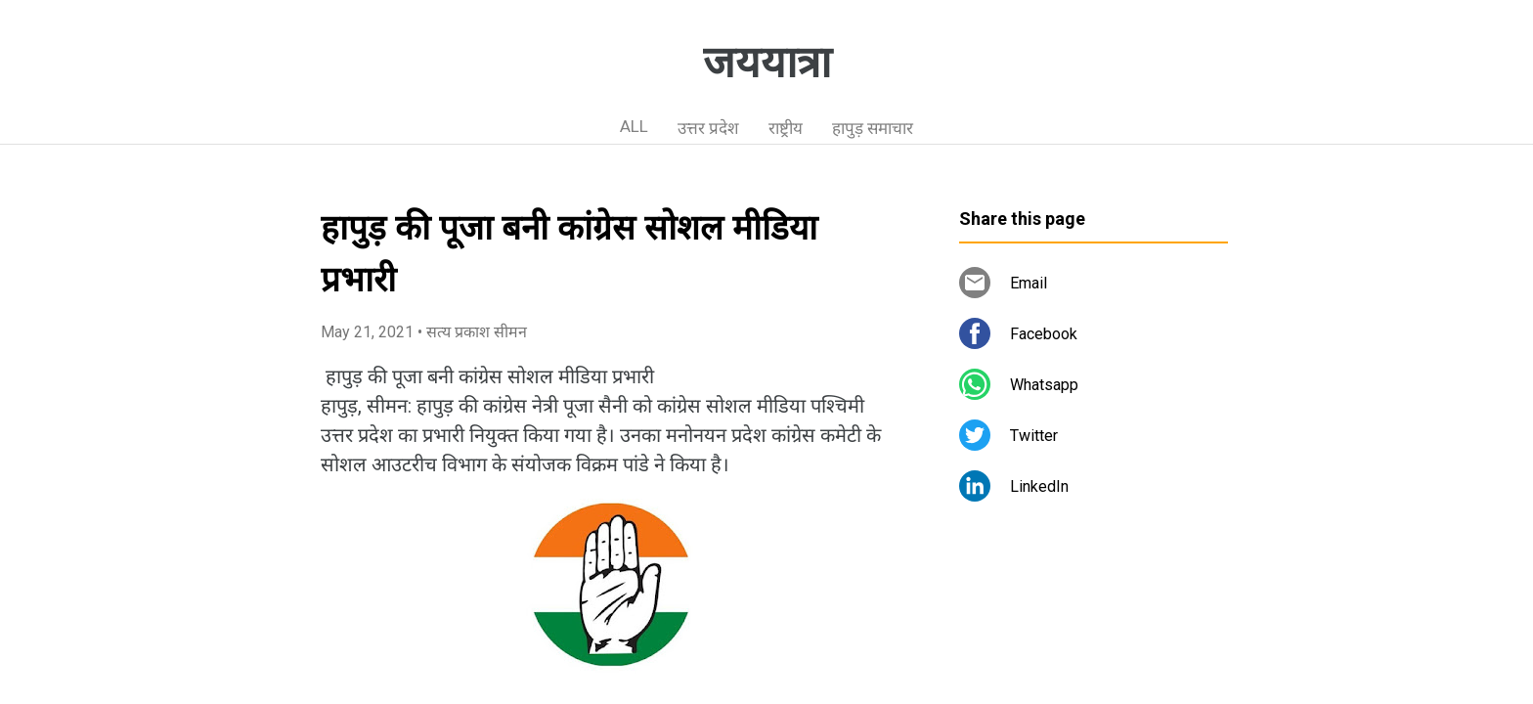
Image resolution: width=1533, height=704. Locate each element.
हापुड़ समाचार (872, 128)
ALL (634, 126)
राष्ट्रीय (785, 128)
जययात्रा (767, 62)
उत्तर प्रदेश (708, 128)
